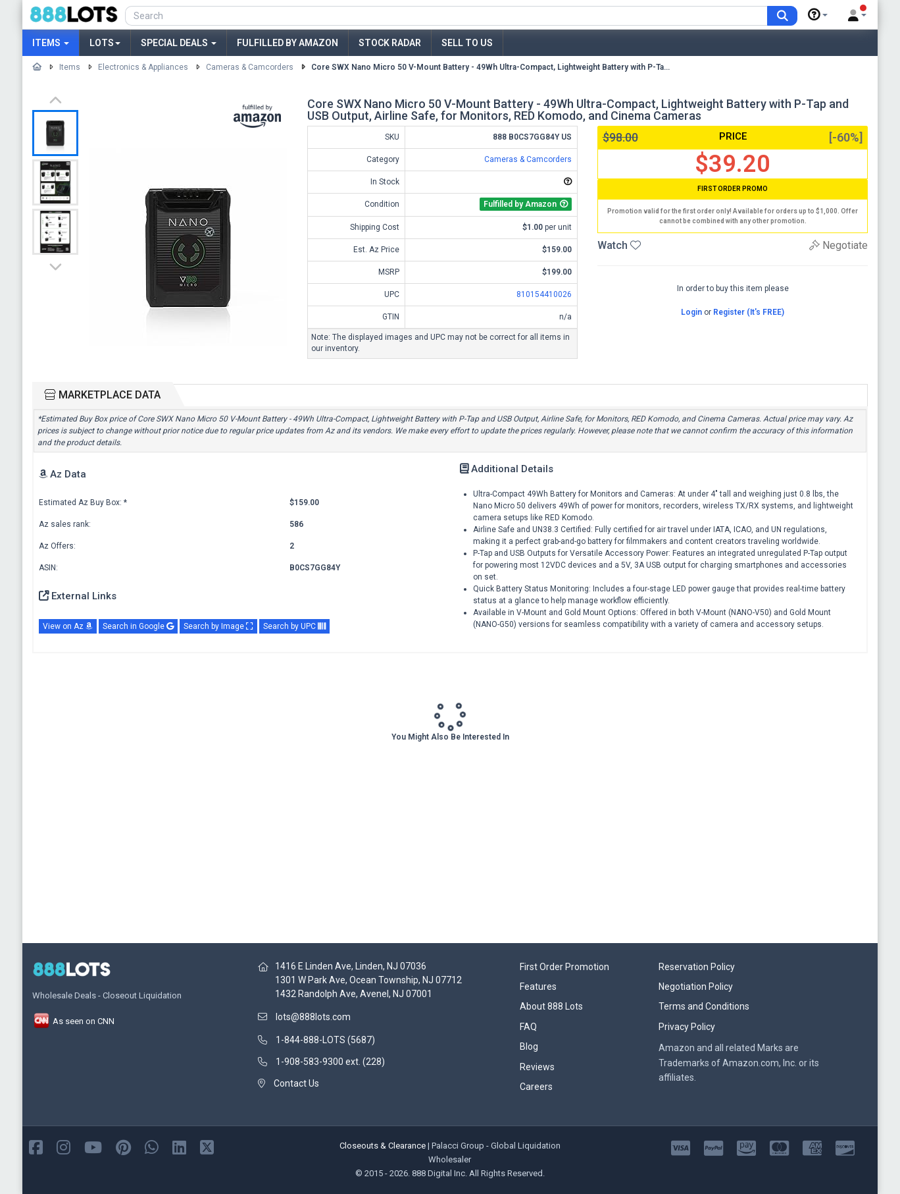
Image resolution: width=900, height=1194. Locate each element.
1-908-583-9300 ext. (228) (330, 1061)
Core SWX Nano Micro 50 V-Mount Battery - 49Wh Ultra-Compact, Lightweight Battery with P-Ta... (490, 67)
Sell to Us (467, 43)
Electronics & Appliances (143, 67)
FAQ (528, 1026)
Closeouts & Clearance (382, 1146)
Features (538, 986)
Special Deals (178, 43)
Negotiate (838, 245)
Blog (529, 1046)
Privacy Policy (687, 1026)
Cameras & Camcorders (249, 67)
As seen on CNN (73, 1021)
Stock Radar (390, 43)
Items (50, 43)
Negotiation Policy (696, 986)
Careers (536, 1086)
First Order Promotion (564, 967)
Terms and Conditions (704, 1006)
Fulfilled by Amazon (287, 43)
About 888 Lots (551, 1006)
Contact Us (296, 1083)
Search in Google (138, 626)
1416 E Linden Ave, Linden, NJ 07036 (350, 966)
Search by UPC (294, 626)
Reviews (537, 1067)
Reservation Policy (697, 967)
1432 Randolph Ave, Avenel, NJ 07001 (353, 994)
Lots (104, 43)
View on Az (68, 626)
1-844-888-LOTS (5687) (325, 1040)
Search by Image (218, 626)
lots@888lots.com (313, 1017)
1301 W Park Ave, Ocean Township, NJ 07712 (368, 980)
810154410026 (544, 294)
